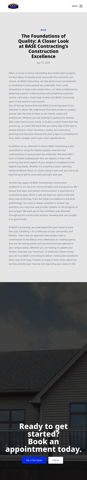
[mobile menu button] (81, 6)
